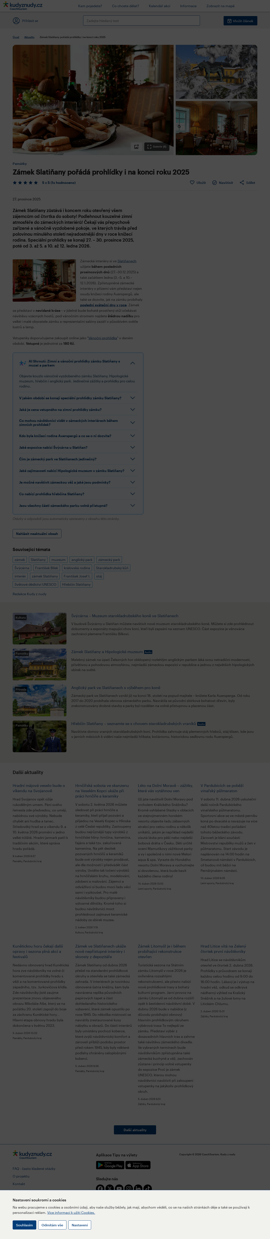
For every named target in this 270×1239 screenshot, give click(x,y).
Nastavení (80, 1225)
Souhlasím (24, 1225)
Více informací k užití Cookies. (71, 1212)
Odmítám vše (52, 1225)
